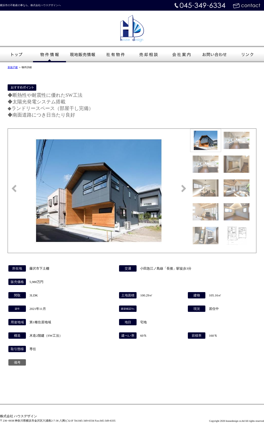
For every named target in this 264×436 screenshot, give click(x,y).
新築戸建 (13, 67)
